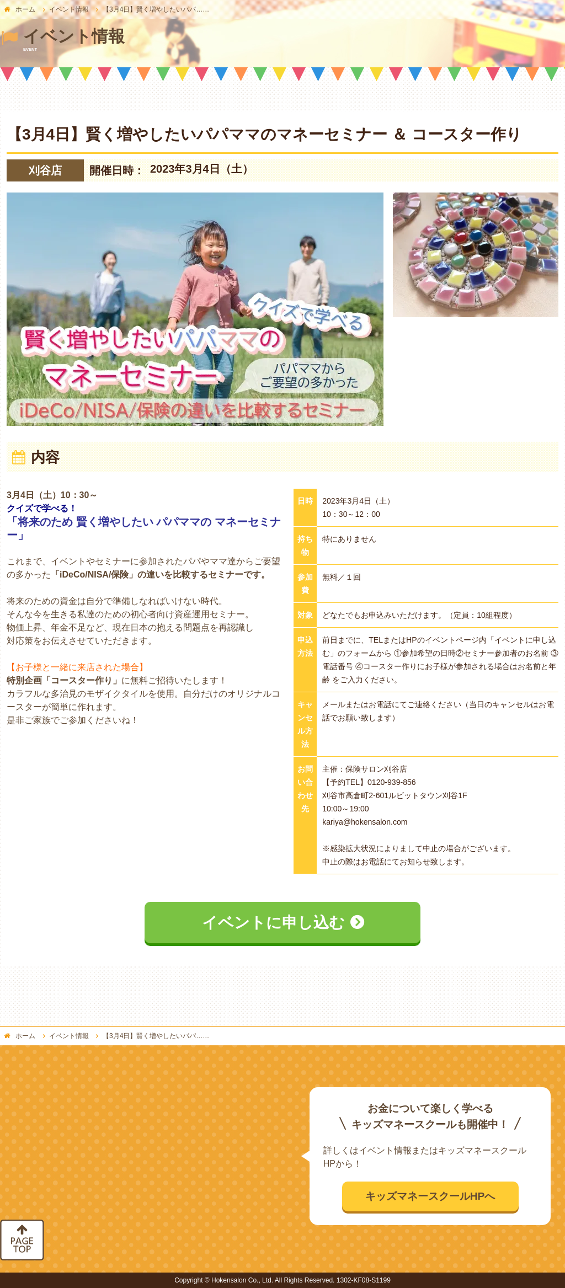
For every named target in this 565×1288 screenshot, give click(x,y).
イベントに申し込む (273, 922)
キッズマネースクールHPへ (430, 1196)
